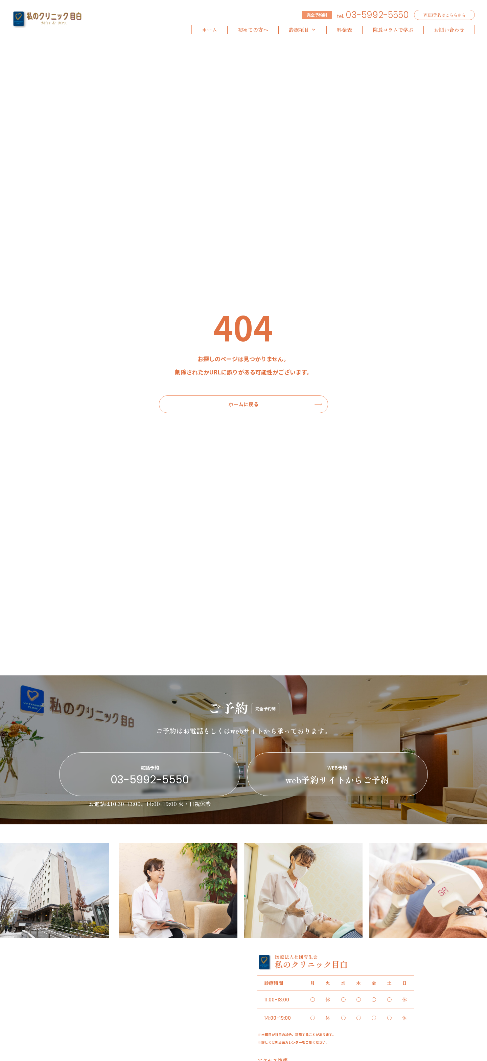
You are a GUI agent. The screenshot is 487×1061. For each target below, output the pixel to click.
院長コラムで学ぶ (393, 29)
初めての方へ (253, 29)
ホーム (209, 29)
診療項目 (302, 30)
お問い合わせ (449, 29)
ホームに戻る (243, 404)
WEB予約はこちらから (444, 15)
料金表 (344, 29)
